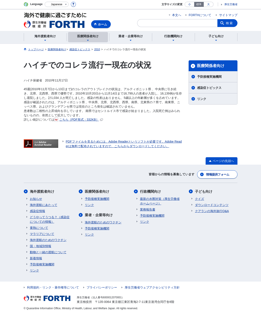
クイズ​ (199, 199)
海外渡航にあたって (43, 205)
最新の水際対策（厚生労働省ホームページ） (160, 201)
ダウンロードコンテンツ (212, 205)
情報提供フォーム (217, 174)
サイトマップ (228, 15)
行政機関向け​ (150, 191)
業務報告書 (147, 209)
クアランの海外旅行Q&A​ (212, 211)
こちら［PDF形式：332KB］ (78, 119)
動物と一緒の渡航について (48, 252)
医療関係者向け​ (210, 66)
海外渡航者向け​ (42, 191)
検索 (229, 23)
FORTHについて (200, 15)
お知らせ (36, 199)
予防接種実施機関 (209, 76)
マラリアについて (42, 234)
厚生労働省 (230, 4)
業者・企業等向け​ (99, 215)
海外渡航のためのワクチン (48, 240)
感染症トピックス (209, 87)
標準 (198, 4)
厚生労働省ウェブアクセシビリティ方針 (152, 287)
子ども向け (203, 191)
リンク (201, 99)
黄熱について (39, 228)
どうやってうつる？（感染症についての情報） (50, 219)
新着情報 (36, 258)
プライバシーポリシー (102, 287)
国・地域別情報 (40, 246)
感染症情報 (37, 211)
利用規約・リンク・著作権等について (53, 287)
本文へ (176, 15)
